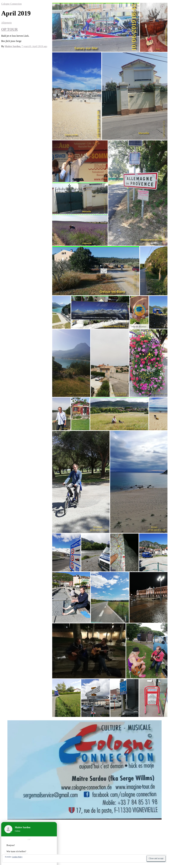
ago (34, 46)
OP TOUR (9, 29)
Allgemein (6, 22)
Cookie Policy (17, 857)
